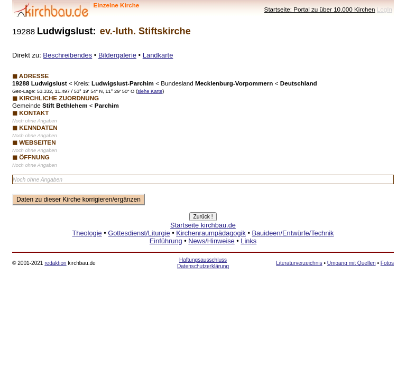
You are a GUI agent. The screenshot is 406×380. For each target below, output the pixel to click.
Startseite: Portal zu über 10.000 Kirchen (319, 9)
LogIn (384, 9)
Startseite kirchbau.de (203, 225)
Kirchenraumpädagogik (211, 233)
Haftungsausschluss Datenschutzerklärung (203, 263)
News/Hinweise (211, 241)
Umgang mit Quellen (351, 263)
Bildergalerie (117, 55)
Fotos (387, 263)
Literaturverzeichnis (299, 263)
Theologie (87, 233)
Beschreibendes (67, 55)
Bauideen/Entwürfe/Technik (293, 233)
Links (248, 241)
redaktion (55, 263)
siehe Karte (149, 91)
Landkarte (158, 55)
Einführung (166, 241)
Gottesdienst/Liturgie (139, 233)
